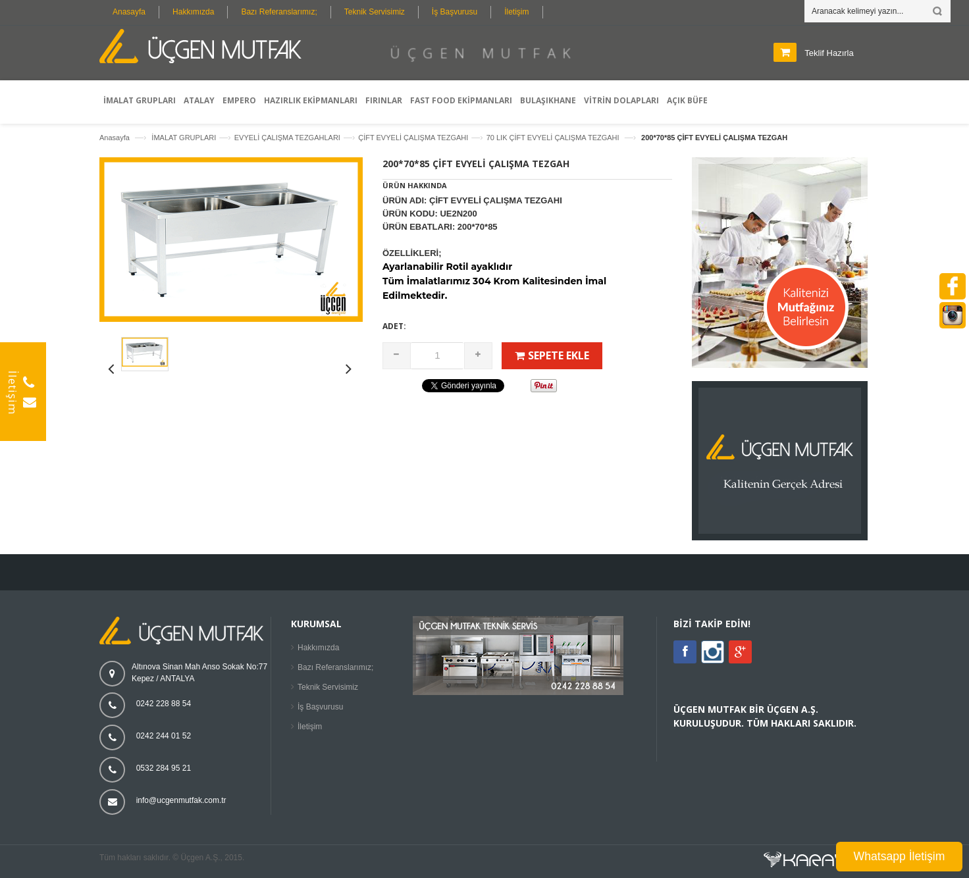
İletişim (516, 11)
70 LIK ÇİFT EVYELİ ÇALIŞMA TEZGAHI (553, 138)
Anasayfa (129, 11)
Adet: (394, 326)
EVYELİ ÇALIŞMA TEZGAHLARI (287, 138)
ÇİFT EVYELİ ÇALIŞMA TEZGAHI (413, 138)
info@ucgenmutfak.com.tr (181, 800)
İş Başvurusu (454, 11)
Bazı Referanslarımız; (279, 11)
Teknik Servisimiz (374, 11)
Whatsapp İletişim (899, 856)
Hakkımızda (193, 11)
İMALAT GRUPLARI (183, 138)
